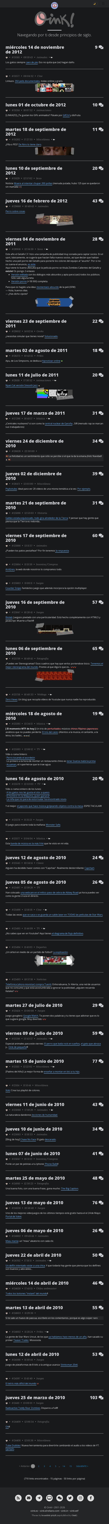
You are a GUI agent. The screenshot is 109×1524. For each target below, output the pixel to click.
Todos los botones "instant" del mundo (26, 1293)
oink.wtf (74, 1510)
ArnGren (10, 569)
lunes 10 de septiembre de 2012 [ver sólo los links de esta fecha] (34, 170)
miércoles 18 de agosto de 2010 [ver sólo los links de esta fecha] (34, 716)
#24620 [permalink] (16, 1288)
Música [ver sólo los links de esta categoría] (40, 418)
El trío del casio (50, 732)
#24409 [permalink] (16, 1421)
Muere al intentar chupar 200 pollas (33, 183)
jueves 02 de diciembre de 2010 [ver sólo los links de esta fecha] (34, 476)
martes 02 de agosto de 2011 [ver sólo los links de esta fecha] (37, 350)
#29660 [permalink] (16, 206)
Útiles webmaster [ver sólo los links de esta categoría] (46, 1288)
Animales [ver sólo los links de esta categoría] (42, 57)
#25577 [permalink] (16, 838)
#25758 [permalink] (16, 694)
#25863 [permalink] (16, 583)
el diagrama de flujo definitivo (67, 933)
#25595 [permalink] (16, 723)
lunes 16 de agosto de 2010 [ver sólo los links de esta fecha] (35, 778)
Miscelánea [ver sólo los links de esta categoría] (43, 139)
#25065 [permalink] (16, 1134)
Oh (7, 1426)
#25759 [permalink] (16, 658)
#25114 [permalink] (15, 1085)
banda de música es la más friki (27, 843)
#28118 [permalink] (16, 380)
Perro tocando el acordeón (21, 757)
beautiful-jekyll (49, 1515)
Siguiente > (82, 1466)
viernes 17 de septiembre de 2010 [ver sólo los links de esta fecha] (36, 538)
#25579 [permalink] (16, 784)
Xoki (8, 1090)
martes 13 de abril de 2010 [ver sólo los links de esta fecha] (34, 1307)
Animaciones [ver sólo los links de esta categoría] (43, 110)
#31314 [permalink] (16, 110)
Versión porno (19, 281)
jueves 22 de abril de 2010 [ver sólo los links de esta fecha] (33, 1255)
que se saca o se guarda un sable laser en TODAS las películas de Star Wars (63, 914)
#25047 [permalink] (16, 1159)
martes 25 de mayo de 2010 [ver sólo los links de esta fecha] (35, 1178)
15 (70, 1466)
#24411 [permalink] (15, 1403)
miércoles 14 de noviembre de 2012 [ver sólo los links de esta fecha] (35, 49)
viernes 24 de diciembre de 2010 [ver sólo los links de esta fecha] (35, 443)
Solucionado (51, 336)
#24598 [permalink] (16, 1359)
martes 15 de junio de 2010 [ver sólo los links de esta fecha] (35, 1061)
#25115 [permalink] (15, 1066)
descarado (50, 1139)
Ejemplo (10, 1448)
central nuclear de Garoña (58, 423)
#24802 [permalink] (16, 1236)
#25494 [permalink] (16, 947)
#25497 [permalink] (16, 887)
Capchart (89, 868)
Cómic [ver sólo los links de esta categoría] (40, 863)
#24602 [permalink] (16, 1331)
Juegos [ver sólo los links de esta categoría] (40, 583)
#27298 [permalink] (16, 418)
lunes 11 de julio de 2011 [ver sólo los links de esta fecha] (32, 375)
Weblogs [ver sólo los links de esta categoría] (42, 694)
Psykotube (11, 488)
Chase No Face (28, 1139)
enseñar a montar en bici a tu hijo (61, 1071)
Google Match (30, 1015)
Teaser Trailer (21, 1340)
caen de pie (32, 62)
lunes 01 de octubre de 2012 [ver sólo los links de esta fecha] (36, 104)
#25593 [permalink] (16, 749)
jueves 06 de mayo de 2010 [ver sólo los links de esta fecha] (34, 1230)
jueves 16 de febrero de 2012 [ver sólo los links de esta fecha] (36, 200)
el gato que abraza (91, 1043)
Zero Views (11, 699)
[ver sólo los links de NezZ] (7, 57)
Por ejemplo (83, 488)
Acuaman (11, 764)
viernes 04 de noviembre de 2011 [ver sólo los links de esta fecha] (35, 241)
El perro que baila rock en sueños (62, 1043)
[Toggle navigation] (103, 3)
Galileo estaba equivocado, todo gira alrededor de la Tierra (37, 518)
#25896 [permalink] (16, 513)
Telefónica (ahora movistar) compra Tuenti (28, 984)
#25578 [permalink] (16, 819)
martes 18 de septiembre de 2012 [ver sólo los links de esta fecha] (36, 131)
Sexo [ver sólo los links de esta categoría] (38, 178)
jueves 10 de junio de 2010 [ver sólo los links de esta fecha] (34, 1129)
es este (31, 264)
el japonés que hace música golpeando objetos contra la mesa (50, 806)
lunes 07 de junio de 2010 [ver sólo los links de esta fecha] (33, 1153)
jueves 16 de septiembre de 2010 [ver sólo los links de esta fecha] (35, 604)
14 (64, 1466)
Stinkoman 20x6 (69, 1364)
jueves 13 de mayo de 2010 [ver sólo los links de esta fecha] (34, 1202)
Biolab (9, 617)
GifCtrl (66, 115)
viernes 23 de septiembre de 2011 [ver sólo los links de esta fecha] (36, 323)
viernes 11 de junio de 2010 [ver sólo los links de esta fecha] (35, 1104)
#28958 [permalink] (16, 249)
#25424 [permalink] (16, 1010)
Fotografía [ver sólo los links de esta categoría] (43, 658)
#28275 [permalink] (16, 355)
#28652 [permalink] (16, 331)
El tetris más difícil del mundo (21, 1383)
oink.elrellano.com (49, 1510)
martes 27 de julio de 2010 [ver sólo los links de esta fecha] (34, 1005)
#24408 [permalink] (16, 1440)
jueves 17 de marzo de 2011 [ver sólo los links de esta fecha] (35, 413)
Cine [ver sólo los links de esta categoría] (40, 76)
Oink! (74, 1515)
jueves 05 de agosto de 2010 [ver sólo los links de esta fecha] (36, 882)
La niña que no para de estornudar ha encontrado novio (36, 799)
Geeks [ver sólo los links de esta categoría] (40, 331)
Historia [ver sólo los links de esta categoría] (42, 513)
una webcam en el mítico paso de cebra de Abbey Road (49, 892)
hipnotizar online (51, 360)
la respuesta (62, 550)
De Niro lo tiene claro (29, 144)
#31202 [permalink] (16, 139)
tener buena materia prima (81, 761)
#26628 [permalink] (16, 451)
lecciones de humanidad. (44, 1114)
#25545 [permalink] (16, 863)
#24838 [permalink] (16, 1208)
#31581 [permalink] (16, 57)
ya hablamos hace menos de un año (68, 1336)
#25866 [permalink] (16, 545)
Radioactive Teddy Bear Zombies (23, 1408)
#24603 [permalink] (16, 1313)
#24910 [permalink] (16, 1183)
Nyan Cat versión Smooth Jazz (22, 385)
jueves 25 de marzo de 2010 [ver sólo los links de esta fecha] (35, 1397)
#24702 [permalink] (16, 1260)
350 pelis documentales (27, 81)
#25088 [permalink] (16, 1109)
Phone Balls (50, 1163)
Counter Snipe (13, 588)
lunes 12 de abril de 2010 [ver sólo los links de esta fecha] (32, 1354)
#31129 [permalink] (16, 178)
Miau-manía (12, 1241)
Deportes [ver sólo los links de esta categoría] (41, 947)
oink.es (34, 1510)
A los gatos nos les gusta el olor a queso (28, 792)
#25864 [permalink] (16, 564)
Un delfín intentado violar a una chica (25, 1265)
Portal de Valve (13, 1216)
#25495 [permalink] (16, 928)
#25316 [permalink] (16, 1038)
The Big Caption (69, 1188)
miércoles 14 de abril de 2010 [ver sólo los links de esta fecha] (37, 1283)
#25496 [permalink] (16, 909)
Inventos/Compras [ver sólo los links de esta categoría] (47, 564)
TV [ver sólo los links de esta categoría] (38, 749)
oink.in (64, 1510)
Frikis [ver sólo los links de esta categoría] (40, 355)
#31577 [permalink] (16, 76)
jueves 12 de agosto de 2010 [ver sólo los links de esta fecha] (36, 857)
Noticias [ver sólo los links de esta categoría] (41, 979)
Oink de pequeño (18, 1047)
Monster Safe (53, 824)
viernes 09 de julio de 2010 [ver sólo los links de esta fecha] (34, 1033)
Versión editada (19, 274)
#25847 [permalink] (16, 612)
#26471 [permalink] (16, 483)
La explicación (60, 952)
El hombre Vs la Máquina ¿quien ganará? (28, 795)
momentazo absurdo (47, 287)
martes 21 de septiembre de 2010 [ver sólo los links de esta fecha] (36, 505)
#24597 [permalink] (16, 1378)
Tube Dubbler (13, 1445)
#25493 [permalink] (16, 979)
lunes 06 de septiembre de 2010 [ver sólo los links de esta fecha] (34, 650)
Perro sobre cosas (15, 211)
